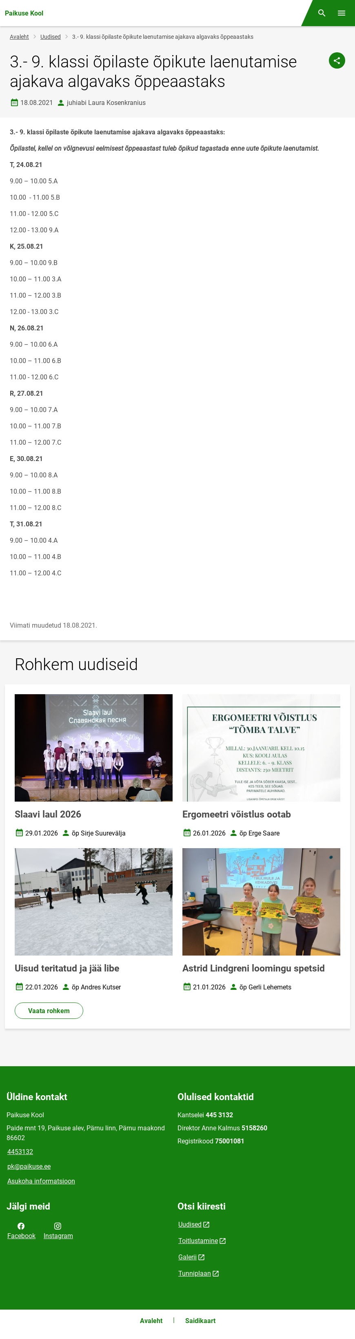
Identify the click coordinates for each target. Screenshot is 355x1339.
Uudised (50, 36)
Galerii (187, 1257)
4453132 (20, 1152)
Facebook (21, 1230)
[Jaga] (337, 60)
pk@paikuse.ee (29, 1166)
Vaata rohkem (49, 1011)
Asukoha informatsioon (41, 1181)
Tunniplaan (194, 1273)
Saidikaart (200, 1321)
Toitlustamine (198, 1241)
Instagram (58, 1230)
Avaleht (19, 36)
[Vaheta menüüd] (341, 13)
